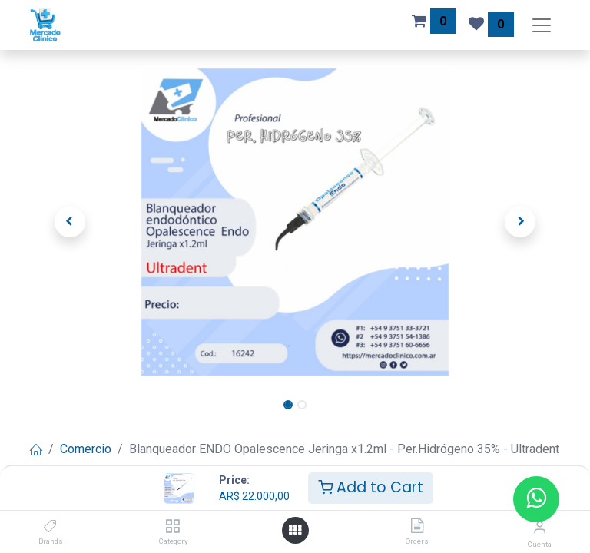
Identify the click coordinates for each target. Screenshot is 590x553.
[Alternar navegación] (541, 25)
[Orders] (417, 526)
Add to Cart (370, 487)
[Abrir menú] (295, 530)
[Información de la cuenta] (539, 527)
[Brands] (50, 526)
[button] (70, 222)
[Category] (172, 526)
